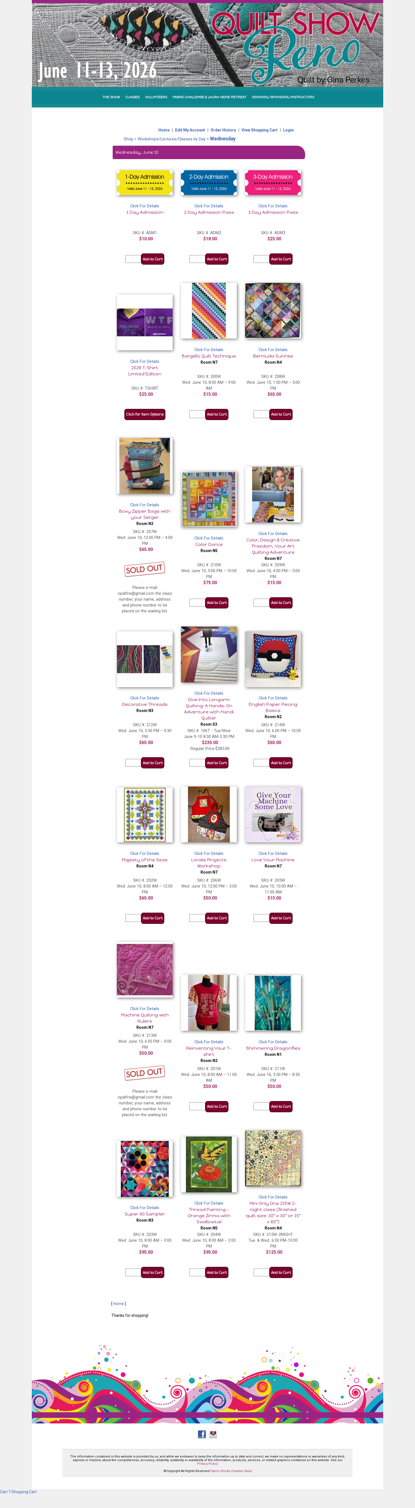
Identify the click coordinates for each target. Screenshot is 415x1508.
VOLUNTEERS (156, 97)
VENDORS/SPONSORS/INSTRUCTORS (283, 97)
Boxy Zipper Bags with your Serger (144, 517)
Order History (223, 130)
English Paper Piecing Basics (273, 710)
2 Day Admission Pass (209, 212)
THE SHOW (111, 97)
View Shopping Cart (260, 130)
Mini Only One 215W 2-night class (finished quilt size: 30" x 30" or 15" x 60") (273, 1215)
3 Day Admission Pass (273, 212)
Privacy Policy (207, 1464)
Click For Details (144, 205)
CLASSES (132, 97)
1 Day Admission (144, 212)
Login (288, 130)
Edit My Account (190, 130)
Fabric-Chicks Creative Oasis (231, 1471)
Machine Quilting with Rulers (145, 1021)
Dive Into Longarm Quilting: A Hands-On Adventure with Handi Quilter (209, 712)
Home (164, 130)
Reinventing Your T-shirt (208, 1054)
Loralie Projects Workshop (208, 865)
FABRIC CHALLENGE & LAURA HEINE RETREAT (209, 97)
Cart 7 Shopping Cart (18, 1492)
